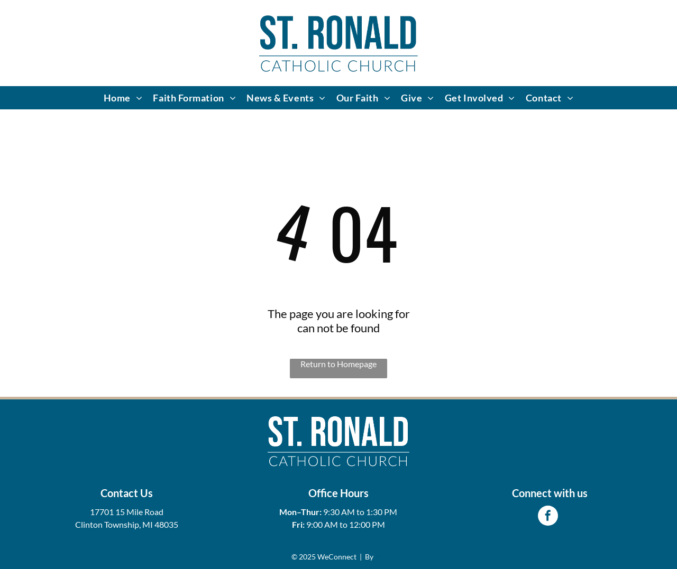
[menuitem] (123, 98)
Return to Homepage (338, 364)
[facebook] (548, 517)
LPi (380, 556)
